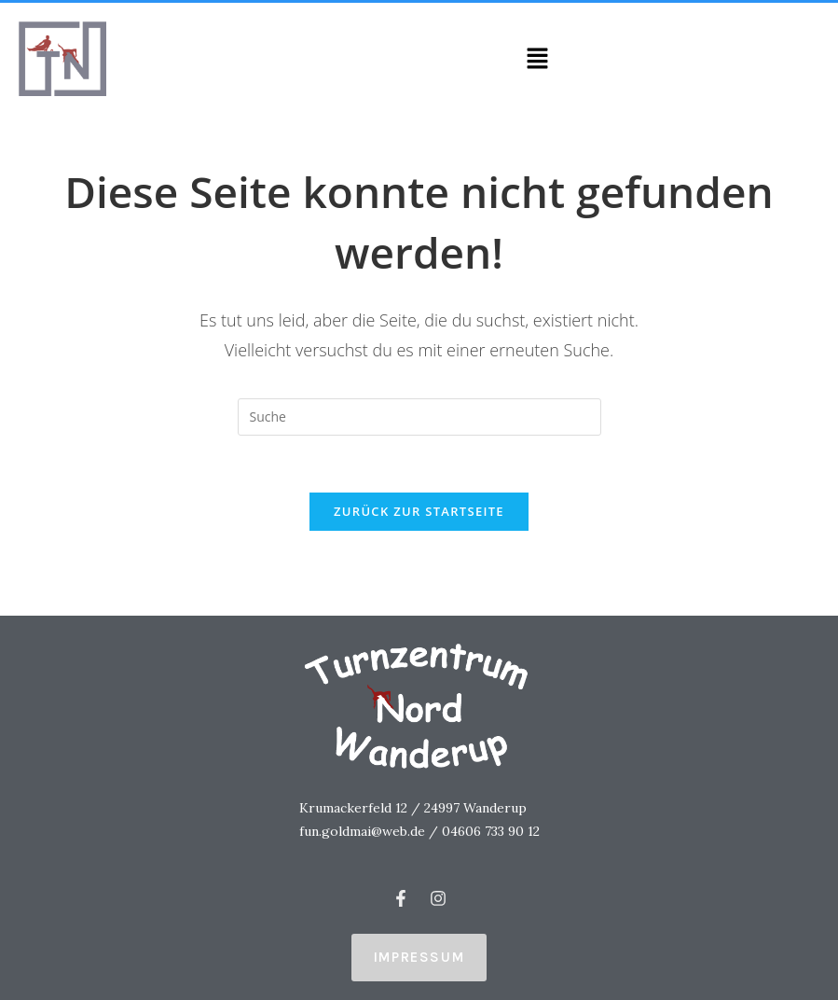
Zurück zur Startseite (419, 511)
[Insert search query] (419, 417)
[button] (537, 58)
